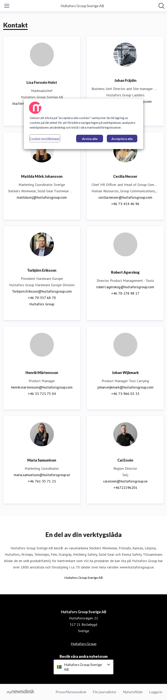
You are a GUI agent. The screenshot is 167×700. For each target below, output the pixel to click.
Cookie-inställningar (45, 138)
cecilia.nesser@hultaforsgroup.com (125, 197)
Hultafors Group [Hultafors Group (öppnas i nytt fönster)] (41, 304)
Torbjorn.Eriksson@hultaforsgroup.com (42, 291)
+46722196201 (125, 487)
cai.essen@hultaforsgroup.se (125, 481)
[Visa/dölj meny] (6, 5)
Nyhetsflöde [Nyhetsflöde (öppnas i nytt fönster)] (133, 692)
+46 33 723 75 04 (42, 393)
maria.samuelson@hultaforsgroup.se (42, 475)
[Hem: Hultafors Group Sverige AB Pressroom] (82, 5)
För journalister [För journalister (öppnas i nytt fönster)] (105, 692)
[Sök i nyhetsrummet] (161, 6)
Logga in (155, 692)
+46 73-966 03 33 (125, 393)
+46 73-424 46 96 (125, 203)
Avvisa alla (89, 139)
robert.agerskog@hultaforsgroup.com (125, 287)
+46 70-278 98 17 (125, 293)
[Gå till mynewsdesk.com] (20, 692)
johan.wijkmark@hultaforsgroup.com (125, 387)
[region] (83, 124)
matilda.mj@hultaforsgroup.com (42, 197)
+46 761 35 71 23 (42, 481)
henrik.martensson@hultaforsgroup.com (42, 387)
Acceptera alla (122, 139)
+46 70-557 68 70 (42, 297)
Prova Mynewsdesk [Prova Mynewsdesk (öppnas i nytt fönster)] (71, 692)
